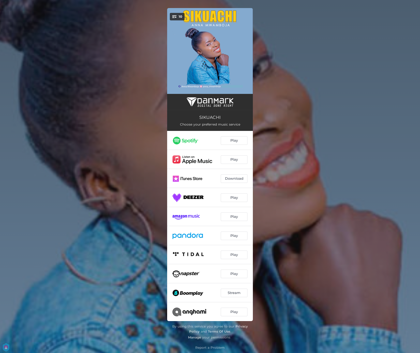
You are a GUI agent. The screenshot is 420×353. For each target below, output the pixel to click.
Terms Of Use (219, 331)
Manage (194, 337)
